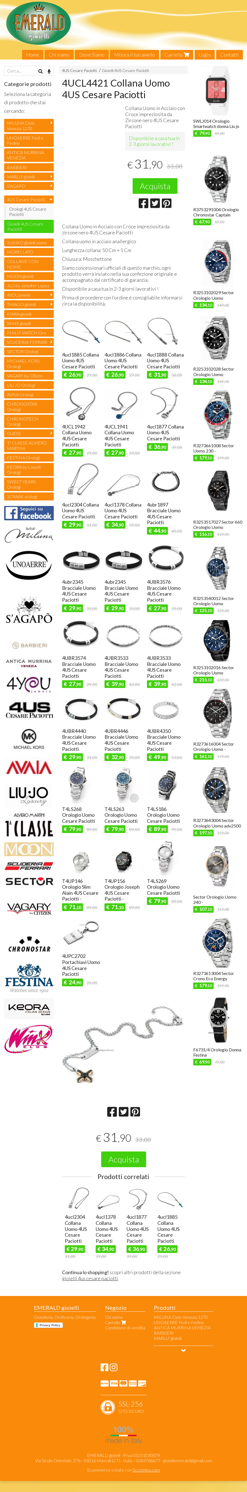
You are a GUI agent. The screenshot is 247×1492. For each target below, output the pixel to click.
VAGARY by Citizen (25, 375)
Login (205, 55)
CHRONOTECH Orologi (23, 421)
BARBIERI (17, 167)
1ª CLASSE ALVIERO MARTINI (27, 445)
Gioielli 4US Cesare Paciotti (125, 70)
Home (32, 55)
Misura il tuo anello (134, 55)
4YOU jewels (19, 295)
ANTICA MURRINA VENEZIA (25, 155)
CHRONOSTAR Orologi (22, 406)
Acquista (155, 186)
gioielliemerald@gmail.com (187, 1460)
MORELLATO (20, 252)
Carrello (177, 55)
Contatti (229, 55)
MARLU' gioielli (21, 176)
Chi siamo (59, 55)
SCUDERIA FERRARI (27, 342)
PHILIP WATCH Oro (26, 332)
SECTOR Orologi (22, 351)
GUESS (14, 433)
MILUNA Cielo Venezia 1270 (21, 125)
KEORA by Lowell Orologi (24, 469)
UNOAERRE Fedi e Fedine (25, 140)
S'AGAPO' (16, 186)
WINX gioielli (19, 323)
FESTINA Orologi (23, 457)
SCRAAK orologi (22, 496)
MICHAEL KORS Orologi (23, 363)
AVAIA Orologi (20, 394)
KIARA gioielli (19, 314)
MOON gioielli (20, 276)
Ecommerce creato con (123, 1469)
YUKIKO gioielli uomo (27, 242)
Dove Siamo (91, 55)
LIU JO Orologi (21, 385)
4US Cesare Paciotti (79, 70)
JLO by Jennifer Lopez (28, 285)
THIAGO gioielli (21, 304)
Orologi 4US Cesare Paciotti (27, 211)
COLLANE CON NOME (23, 264)
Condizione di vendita (125, 1327)
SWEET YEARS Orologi (21, 484)
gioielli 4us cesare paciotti (90, 1278)
